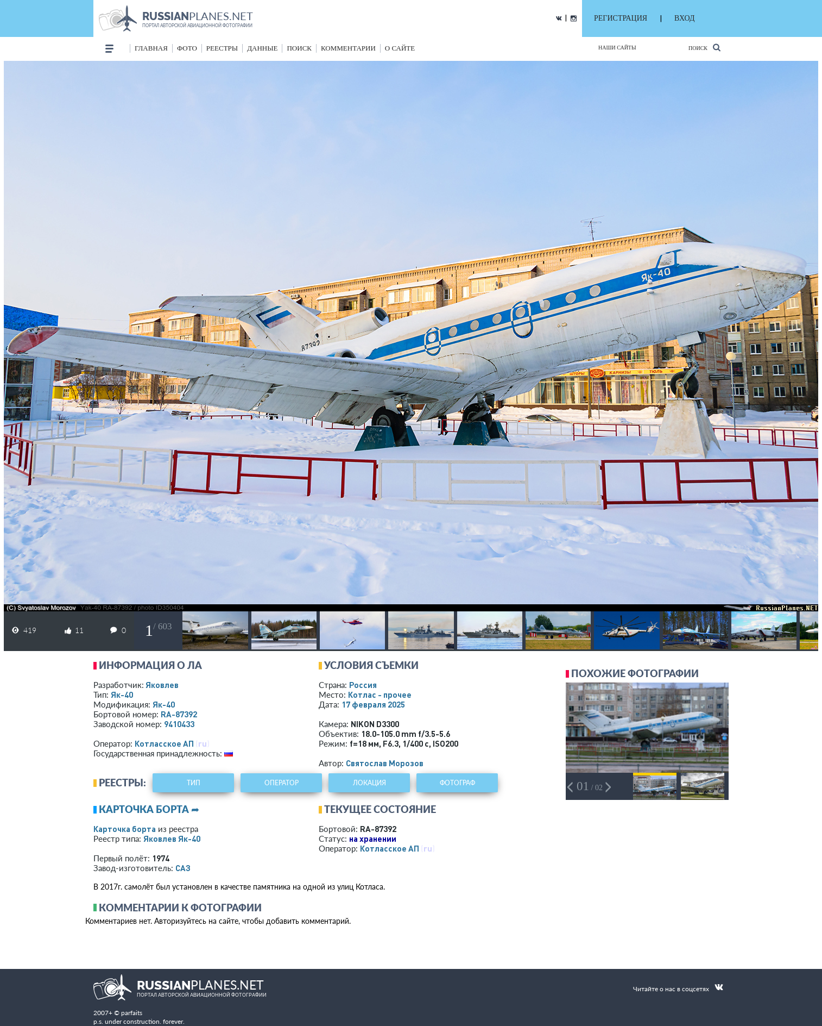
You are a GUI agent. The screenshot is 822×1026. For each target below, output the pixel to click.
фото (187, 48)
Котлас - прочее (380, 694)
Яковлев (162, 685)
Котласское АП (164, 743)
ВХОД (684, 18)
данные (262, 48)
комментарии (348, 48)
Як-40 (122, 694)
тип (193, 783)
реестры (222, 48)
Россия (363, 685)
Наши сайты (617, 48)
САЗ (183, 868)
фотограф (457, 783)
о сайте (400, 48)
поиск (299, 48)
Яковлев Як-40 (171, 838)
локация (369, 783)
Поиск (704, 47)
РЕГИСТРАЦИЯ (620, 18)
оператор (281, 783)
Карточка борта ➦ (149, 809)
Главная (151, 48)
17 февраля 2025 (373, 704)
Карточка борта (124, 829)
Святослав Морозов (384, 763)
